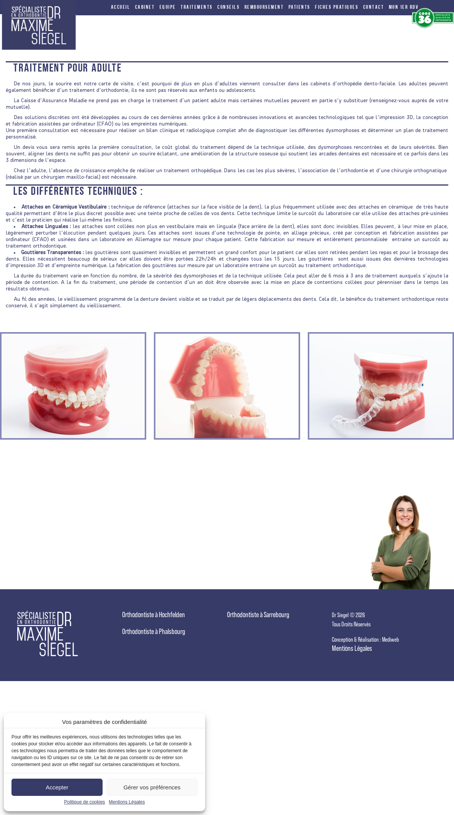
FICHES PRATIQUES (336, 7)
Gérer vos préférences (151, 787)
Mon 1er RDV (404, 7)
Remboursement (264, 7)
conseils (228, 7)
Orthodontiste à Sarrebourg (258, 615)
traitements (197, 7)
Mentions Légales (127, 802)
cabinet (145, 7)
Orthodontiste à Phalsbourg (153, 632)
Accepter (57, 787)
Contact (373, 7)
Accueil (121, 7)
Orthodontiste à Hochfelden (153, 615)
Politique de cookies (84, 802)
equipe (168, 7)
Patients (299, 7)
